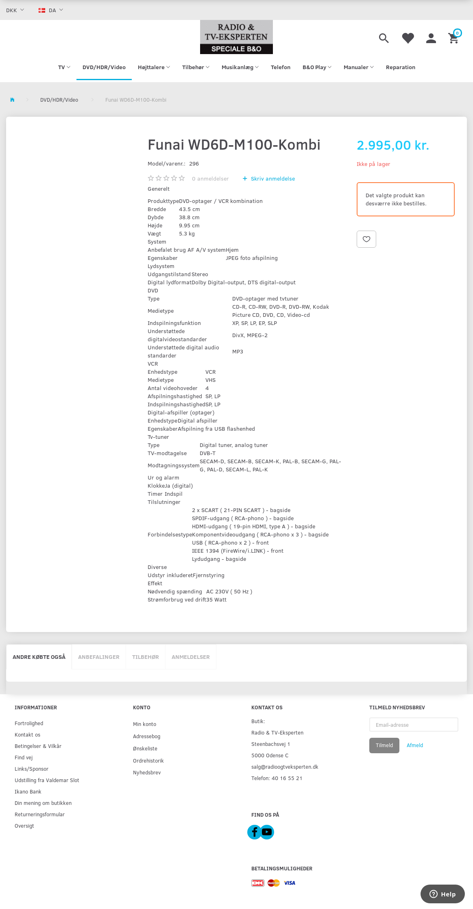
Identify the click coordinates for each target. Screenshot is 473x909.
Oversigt (24, 825)
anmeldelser (210, 178)
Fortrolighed (29, 722)
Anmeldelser (191, 656)
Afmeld (415, 745)
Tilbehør (145, 656)
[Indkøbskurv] (454, 37)
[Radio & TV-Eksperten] (237, 37)
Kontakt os (27, 734)
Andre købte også (39, 656)
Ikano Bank (28, 791)
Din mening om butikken (43, 802)
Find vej (24, 757)
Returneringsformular (40, 814)
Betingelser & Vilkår (38, 745)
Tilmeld (384, 745)
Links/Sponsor (31, 768)
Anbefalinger (99, 656)
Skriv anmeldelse (272, 178)
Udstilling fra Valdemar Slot (47, 779)
